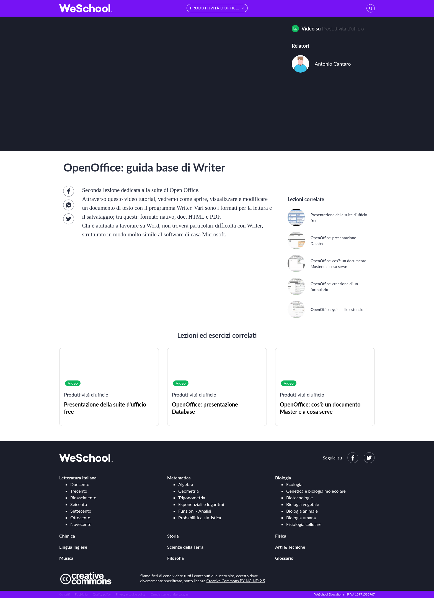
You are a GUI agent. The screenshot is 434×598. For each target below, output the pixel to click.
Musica (66, 558)
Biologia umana (301, 517)
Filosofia (175, 558)
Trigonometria (191, 497)
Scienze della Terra (185, 547)
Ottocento (80, 517)
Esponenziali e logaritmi (201, 504)
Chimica (67, 535)
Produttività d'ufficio (343, 28)
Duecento (79, 484)
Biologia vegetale (302, 504)
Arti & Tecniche (290, 547)
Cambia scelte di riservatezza (169, 594)
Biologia (283, 477)
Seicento (78, 504)
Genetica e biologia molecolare (316, 491)
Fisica (280, 535)
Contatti (64, 594)
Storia (173, 535)
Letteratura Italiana (78, 477)
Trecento (78, 491)
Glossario (284, 558)
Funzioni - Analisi (194, 510)
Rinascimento (83, 497)
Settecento (80, 510)
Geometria (188, 491)
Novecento (81, 524)
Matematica (179, 477)
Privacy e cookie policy (131, 594)
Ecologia (294, 484)
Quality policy (101, 594)
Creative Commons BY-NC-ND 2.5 (235, 580)
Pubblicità (81, 594)
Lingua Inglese (73, 547)
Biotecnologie (299, 497)
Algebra (185, 484)
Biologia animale (302, 510)
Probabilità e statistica (199, 517)
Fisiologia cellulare (304, 524)
